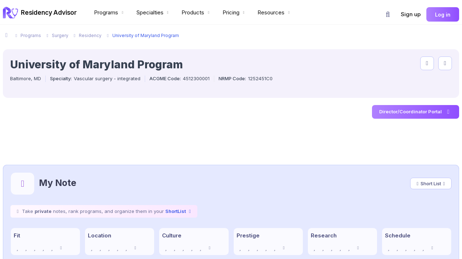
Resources (274, 12)
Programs (109, 12)
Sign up (411, 14)
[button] (388, 14)
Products (196, 12)
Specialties (153, 12)
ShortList (179, 211)
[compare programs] (445, 63)
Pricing (234, 12)
